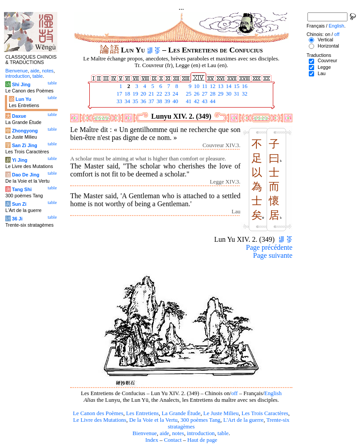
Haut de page (202, 440)
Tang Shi (22, 189)
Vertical (325, 39)
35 (134, 101)
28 (211, 94)
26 (195, 94)
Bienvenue (144, 433)
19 (134, 94)
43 (203, 101)
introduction (201, 433)
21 (150, 94)
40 (174, 101)
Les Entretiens (142, 413)
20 (142, 94)
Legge (324, 67)
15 (235, 86)
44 (211, 101)
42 (195, 101)
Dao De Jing (26, 174)
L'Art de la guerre (243, 420)
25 (187, 94)
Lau (322, 73)
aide (164, 433)
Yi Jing (20, 160)
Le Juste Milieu (221, 413)
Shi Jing (21, 84)
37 (150, 101)
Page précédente (269, 247)
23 (166, 94)
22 (158, 94)
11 (203, 86)
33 (118, 101)
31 (235, 94)
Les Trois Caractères (265, 413)
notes (178, 433)
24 (174, 94)
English (273, 393)
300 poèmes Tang (200, 420)
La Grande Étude (181, 413)
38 (158, 101)
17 (118, 94)
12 (211, 86)
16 (243, 86)
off (234, 393)
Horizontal (328, 45)
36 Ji (17, 218)
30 (227, 94)
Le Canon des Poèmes (98, 413)
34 (126, 101)
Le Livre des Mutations (99, 420)
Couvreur (327, 60)
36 (142, 101)
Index (151, 440)
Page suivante (272, 255)
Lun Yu (23, 99)
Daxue (19, 116)
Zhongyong (25, 130)
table (223, 433)
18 (126, 94)
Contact (173, 440)
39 (166, 101)
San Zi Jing (24, 145)
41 (187, 101)
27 (203, 94)
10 (195, 86)
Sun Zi (19, 204)
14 (227, 86)
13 (219, 86)
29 (219, 94)
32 (243, 94)
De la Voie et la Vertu (153, 420)
